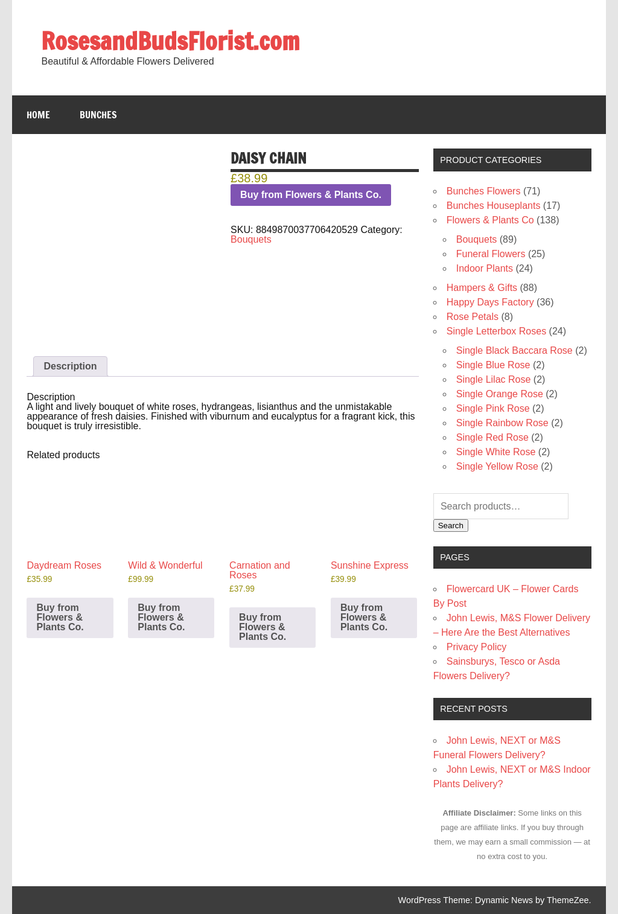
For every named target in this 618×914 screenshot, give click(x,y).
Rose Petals (473, 317)
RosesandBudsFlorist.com (170, 41)
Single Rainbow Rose (502, 423)
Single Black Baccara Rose (514, 350)
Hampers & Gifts (482, 288)
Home (38, 114)
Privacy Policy (477, 647)
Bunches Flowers (484, 191)
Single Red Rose (492, 437)
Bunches (98, 114)
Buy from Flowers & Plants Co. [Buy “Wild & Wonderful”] (161, 617)
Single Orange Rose (499, 394)
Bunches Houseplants (494, 205)
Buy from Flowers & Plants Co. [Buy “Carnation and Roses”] (262, 627)
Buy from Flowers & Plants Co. (310, 195)
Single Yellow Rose (497, 466)
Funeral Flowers (491, 254)
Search (451, 525)
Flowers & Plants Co (490, 220)
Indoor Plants (484, 268)
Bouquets (251, 239)
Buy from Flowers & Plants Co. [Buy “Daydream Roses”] (59, 617)
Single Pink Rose (493, 408)
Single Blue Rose (493, 365)
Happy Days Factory (490, 302)
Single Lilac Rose (493, 379)
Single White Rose (496, 452)
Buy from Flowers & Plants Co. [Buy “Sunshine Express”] (363, 617)
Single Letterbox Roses (496, 331)
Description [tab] (70, 366)
